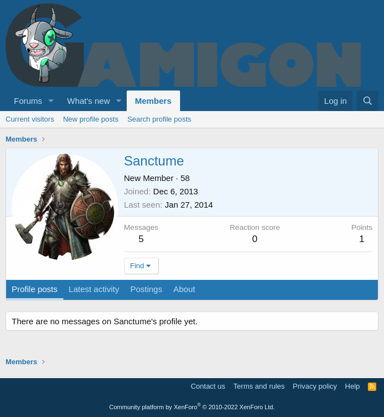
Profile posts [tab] (35, 289)
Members (153, 100)
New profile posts (90, 119)
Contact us (208, 386)
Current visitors (30, 119)
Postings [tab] (146, 289)
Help (352, 386)
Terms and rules (259, 386)
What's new (88, 100)
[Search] (367, 101)
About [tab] (184, 289)
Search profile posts (159, 119)
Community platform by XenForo (192, 407)
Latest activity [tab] (94, 289)
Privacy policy (315, 386)
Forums (28, 100)
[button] (51, 101)
